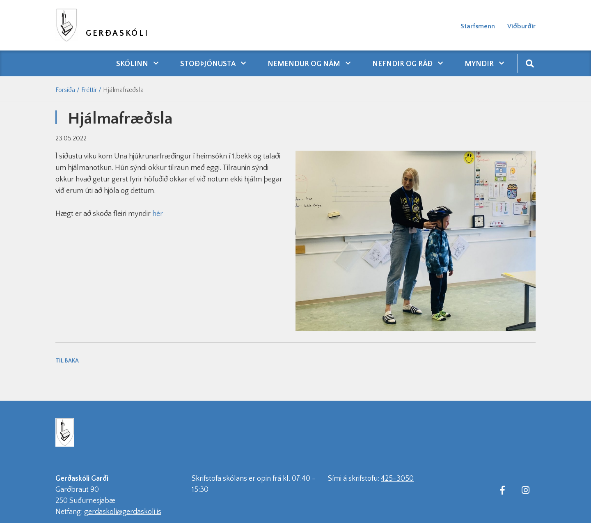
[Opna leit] (530, 63)
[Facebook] (502, 489)
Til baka (67, 361)
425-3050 (397, 479)
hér (157, 214)
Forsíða (65, 90)
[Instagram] (525, 489)
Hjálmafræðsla (123, 90)
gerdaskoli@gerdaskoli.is (122, 512)
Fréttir (89, 90)
